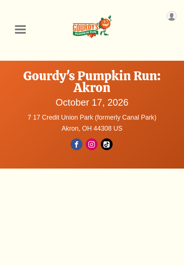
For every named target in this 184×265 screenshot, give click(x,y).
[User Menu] (172, 16)
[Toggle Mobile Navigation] (20, 29)
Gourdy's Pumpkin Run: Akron (92, 81)
